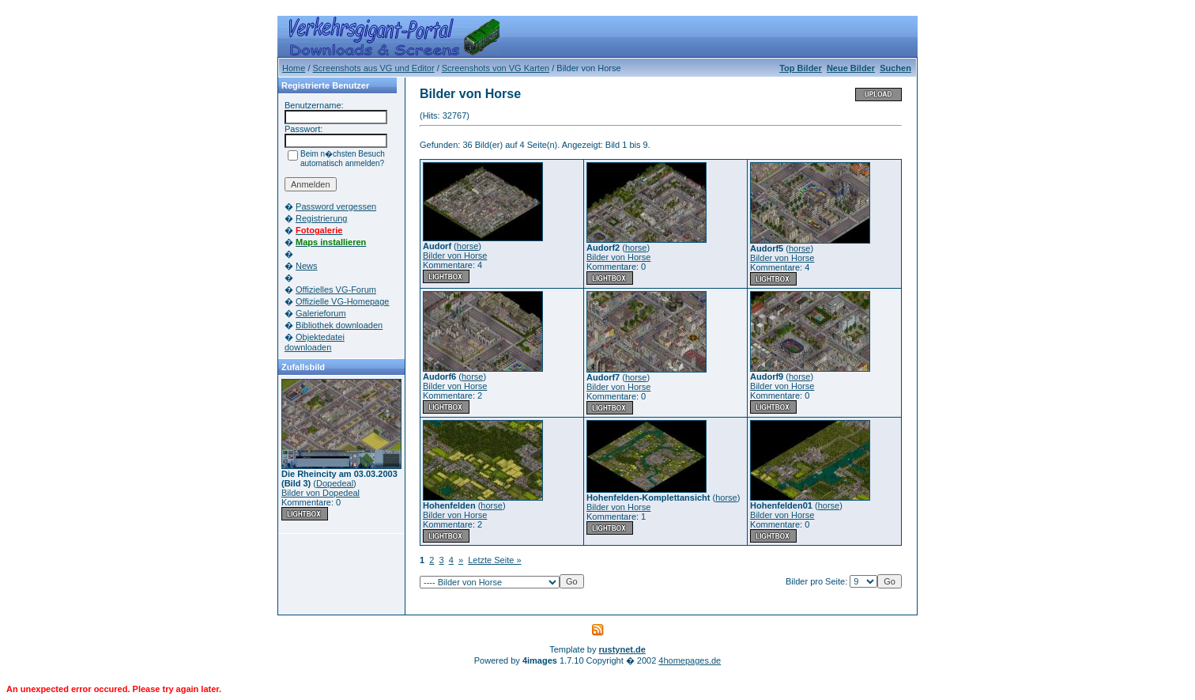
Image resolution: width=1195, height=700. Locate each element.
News (307, 266)
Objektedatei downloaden (315, 342)
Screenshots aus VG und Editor (374, 68)
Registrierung (321, 218)
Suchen (895, 68)
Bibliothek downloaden (339, 325)
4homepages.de (689, 660)
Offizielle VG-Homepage (342, 301)
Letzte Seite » (494, 560)
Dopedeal (334, 483)
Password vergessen (336, 206)
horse (468, 246)
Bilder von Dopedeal (320, 493)
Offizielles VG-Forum (336, 289)
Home (293, 68)
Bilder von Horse (455, 255)
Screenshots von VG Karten (495, 68)
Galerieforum (321, 313)
